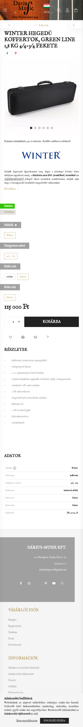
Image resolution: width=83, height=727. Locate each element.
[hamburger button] (5, 10)
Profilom (12, 632)
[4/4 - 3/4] (10, 256)
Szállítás (12, 686)
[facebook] (7, 53)
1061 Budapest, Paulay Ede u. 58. (50, 557)
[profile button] (67, 10)
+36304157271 (60, 563)
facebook (21, 583)
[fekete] (23, 277)
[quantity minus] (7, 322)
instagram (29, 583)
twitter (37, 583)
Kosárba (52, 322)
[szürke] (9, 277)
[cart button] (76, 10)
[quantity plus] (19, 322)
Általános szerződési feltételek (23, 667)
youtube (54, 583)
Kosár (11, 638)
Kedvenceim (14, 644)
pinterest (46, 583)
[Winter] (10, 235)
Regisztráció (14, 626)
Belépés (12, 620)
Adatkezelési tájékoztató (21, 674)
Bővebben (10, 189)
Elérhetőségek (15, 692)
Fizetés (12, 680)
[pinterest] (15, 53)
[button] (48, 6)
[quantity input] (13, 322)
